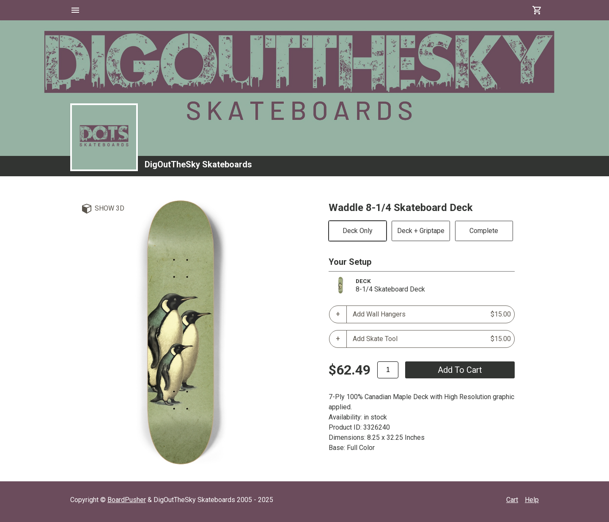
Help (532, 500)
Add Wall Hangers (432, 314)
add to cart (460, 370)
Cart (512, 500)
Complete (483, 231)
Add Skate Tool (432, 338)
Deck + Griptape (420, 231)
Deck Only (358, 231)
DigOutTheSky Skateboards (198, 164)
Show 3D (109, 208)
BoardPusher (126, 500)
